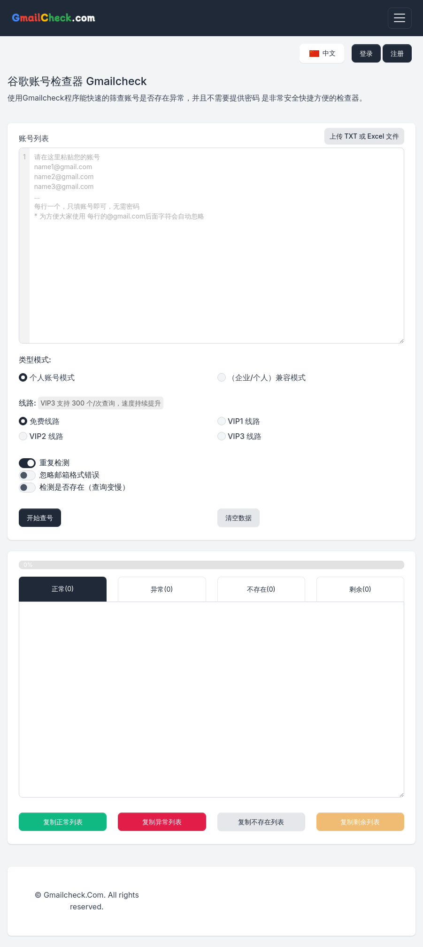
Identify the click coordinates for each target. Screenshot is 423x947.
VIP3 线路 (244, 436)
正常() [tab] (63, 589)
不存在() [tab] (261, 589)
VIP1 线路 (244, 421)
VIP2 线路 (46, 436)
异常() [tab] (162, 589)
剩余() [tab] (360, 589)
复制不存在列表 (261, 822)
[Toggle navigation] (400, 18)
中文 (322, 53)
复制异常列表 (162, 822)
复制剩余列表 (360, 822)
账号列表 (34, 138)
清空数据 (238, 518)
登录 (366, 53)
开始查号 (40, 518)
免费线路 (45, 421)
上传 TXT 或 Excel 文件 (364, 136)
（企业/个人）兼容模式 (267, 377)
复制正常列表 (63, 822)
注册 (397, 53)
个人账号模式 (52, 377)
